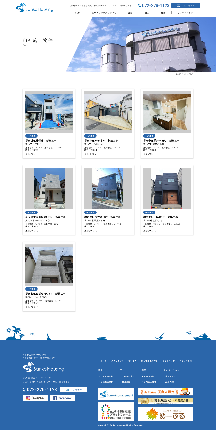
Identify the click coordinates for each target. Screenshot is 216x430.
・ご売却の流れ (127, 376)
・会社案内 (131, 361)
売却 (130, 12)
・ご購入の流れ (105, 376)
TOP (77, 12)
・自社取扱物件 (105, 382)
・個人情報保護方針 (148, 361)
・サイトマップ (167, 361)
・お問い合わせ (184, 361)
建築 (163, 12)
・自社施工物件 (149, 382)
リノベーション (185, 12)
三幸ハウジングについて (104, 12)
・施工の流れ (169, 376)
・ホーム (102, 361)
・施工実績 (168, 382)
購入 (147, 12)
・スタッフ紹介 (116, 361)
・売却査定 (125, 382)
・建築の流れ (148, 376)
